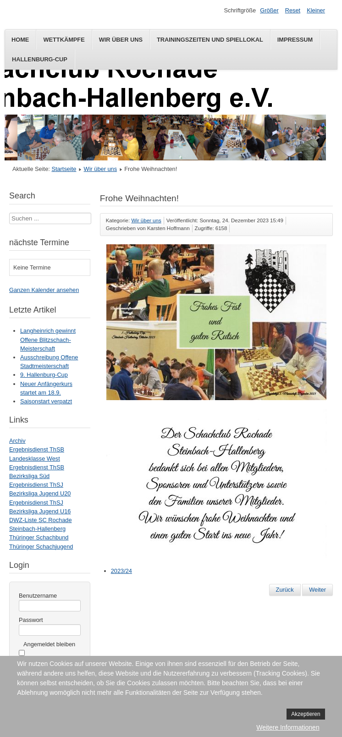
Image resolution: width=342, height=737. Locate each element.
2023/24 (121, 570)
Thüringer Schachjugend (41, 546)
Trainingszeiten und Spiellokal (210, 39)
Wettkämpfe (63, 39)
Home (20, 39)
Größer (269, 10)
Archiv (17, 440)
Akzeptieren (305, 714)
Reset (292, 10)
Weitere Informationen (287, 727)
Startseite (63, 168)
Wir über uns (121, 39)
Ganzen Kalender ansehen (44, 289)
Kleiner (316, 10)
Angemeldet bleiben (49, 644)
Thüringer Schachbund (38, 537)
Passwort (31, 619)
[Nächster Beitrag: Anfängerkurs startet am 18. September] (317, 590)
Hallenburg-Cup (39, 59)
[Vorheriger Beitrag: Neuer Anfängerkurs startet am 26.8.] (285, 590)
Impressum (295, 39)
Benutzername (38, 595)
